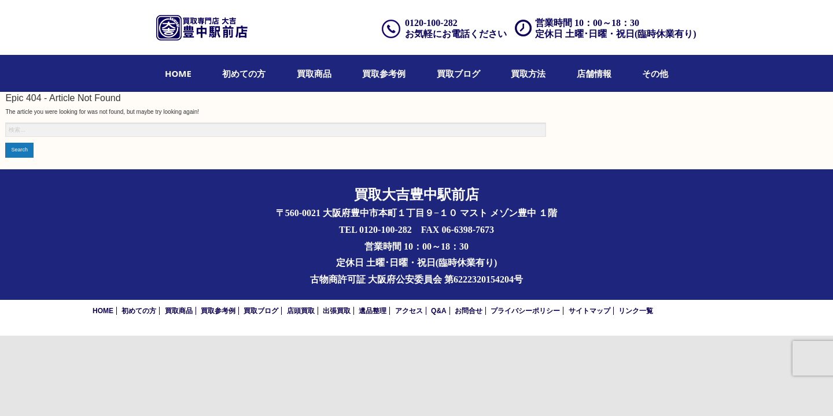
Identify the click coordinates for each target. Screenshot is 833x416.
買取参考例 (384, 73)
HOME (178, 73)
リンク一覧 (635, 311)
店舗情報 (594, 73)
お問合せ (468, 311)
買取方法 (528, 73)
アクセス (409, 311)
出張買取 (337, 311)
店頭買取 (301, 311)
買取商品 (314, 73)
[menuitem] (178, 73)
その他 (655, 73)
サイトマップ (589, 311)
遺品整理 (372, 311)
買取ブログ (458, 73)
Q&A (439, 311)
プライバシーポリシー (525, 311)
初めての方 (244, 73)
